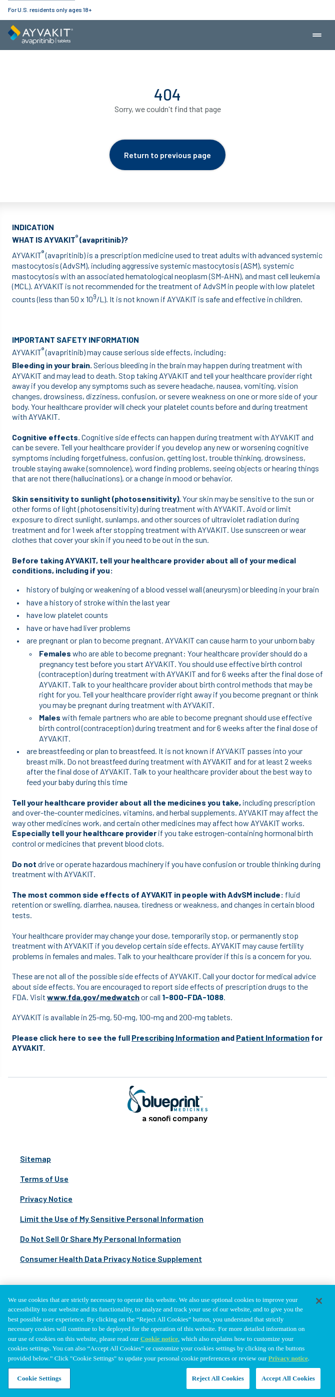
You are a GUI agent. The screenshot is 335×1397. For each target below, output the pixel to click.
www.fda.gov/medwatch (93, 997)
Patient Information (273, 1037)
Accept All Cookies (288, 1378)
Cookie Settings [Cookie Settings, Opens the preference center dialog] (39, 1378)
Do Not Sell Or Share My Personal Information (100, 1238)
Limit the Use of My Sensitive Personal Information (112, 1218)
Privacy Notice (46, 1198)
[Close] (319, 1301)
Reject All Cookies (218, 1378)
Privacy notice (288, 1358)
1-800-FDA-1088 (193, 997)
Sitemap (35, 1158)
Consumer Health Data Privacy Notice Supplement (111, 1258)
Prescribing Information (176, 1037)
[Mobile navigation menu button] (317, 35)
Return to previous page (167, 155)
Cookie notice (159, 1339)
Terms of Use (44, 1178)
